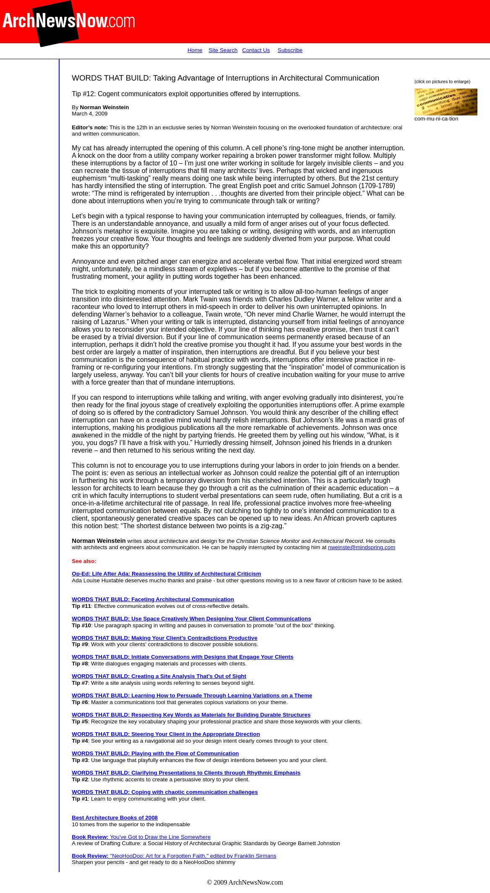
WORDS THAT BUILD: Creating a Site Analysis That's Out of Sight (159, 676)
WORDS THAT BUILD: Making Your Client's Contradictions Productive (164, 638)
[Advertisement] (28, 225)
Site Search (223, 50)
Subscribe (290, 50)
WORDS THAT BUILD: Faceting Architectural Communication (153, 599)
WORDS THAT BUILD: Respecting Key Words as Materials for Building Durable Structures (191, 715)
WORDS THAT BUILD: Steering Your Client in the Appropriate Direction (166, 734)
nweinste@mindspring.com (361, 547)
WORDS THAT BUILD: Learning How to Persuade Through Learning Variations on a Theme (192, 695)
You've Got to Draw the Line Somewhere (141, 837)
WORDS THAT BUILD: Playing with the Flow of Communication (155, 753)
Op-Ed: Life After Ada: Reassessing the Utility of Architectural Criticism (166, 574)
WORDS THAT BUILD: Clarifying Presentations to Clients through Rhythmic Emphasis (186, 773)
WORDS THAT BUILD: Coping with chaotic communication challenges (165, 792)
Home (195, 50)
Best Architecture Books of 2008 (115, 817)
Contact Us (256, 50)
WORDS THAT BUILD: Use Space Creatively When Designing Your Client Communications (191, 618)
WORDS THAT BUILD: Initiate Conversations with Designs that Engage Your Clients (182, 657)
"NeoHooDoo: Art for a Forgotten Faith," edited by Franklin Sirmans (174, 856)
